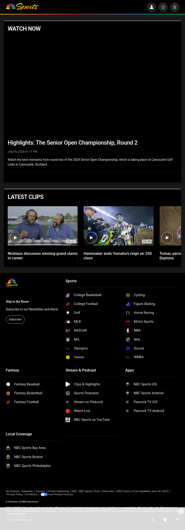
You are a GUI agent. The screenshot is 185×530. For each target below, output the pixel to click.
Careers (40, 491)
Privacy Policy (14, 494)
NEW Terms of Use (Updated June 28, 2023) (143, 491)
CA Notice (31, 494)
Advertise (27, 491)
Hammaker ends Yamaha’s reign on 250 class (118, 255)
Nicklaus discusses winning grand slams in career (43, 255)
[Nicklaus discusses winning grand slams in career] (43, 225)
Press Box (108, 491)
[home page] (22, 7)
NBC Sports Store (89, 491)
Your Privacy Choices (61, 494)
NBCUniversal (29, 501)
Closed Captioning (58, 491)
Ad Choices (12, 491)
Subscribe (15, 319)
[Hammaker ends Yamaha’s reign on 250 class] (118, 225)
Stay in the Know (17, 301)
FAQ (74, 491)
